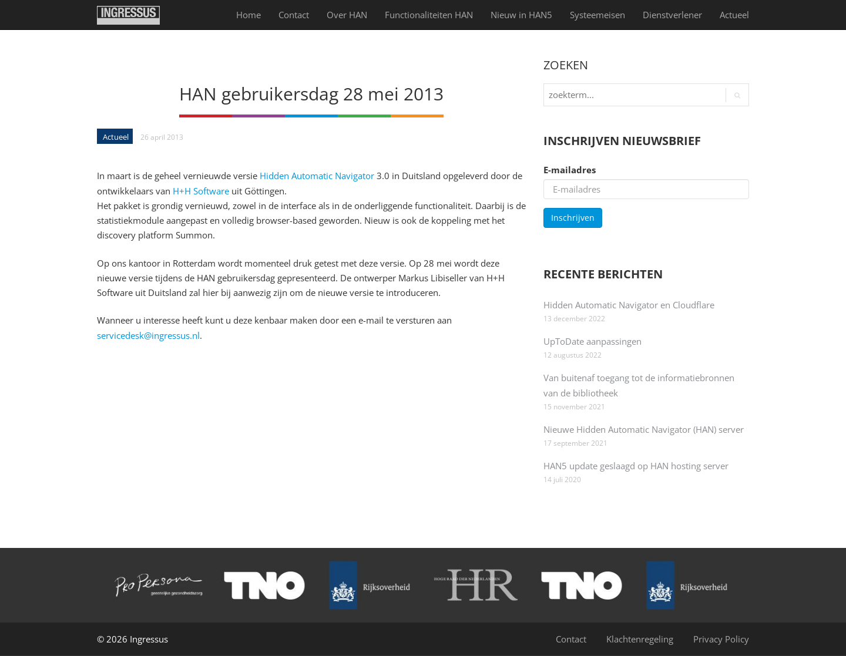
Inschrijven (573, 217)
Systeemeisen (597, 15)
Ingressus (149, 639)
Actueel (734, 15)
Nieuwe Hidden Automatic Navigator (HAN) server (643, 429)
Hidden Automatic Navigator (317, 175)
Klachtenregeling (639, 639)
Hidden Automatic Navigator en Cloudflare (628, 305)
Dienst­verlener (672, 15)
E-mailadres (569, 170)
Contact (293, 15)
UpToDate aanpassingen (592, 341)
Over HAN (347, 15)
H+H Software (202, 191)
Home (248, 15)
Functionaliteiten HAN (429, 15)
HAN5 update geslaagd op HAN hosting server (635, 466)
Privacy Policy (721, 639)
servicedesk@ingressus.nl (148, 335)
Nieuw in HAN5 (521, 15)
